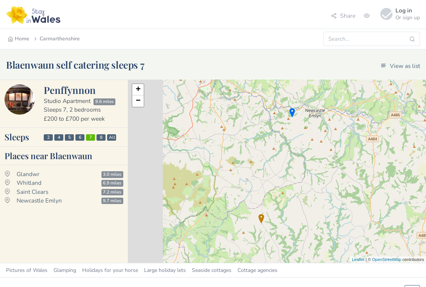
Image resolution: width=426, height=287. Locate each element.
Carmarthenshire (56, 38)
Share (343, 16)
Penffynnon (70, 89)
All (112, 137)
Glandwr (28, 174)
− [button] (138, 101)
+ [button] (138, 89)
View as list (400, 66)
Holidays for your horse (110, 270)
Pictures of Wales (27, 270)
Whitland (29, 183)
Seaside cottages (211, 270)
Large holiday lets (165, 270)
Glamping (65, 270)
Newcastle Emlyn (39, 200)
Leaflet (358, 259)
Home (18, 38)
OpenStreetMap (386, 259)
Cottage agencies (257, 270)
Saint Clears (32, 192)
